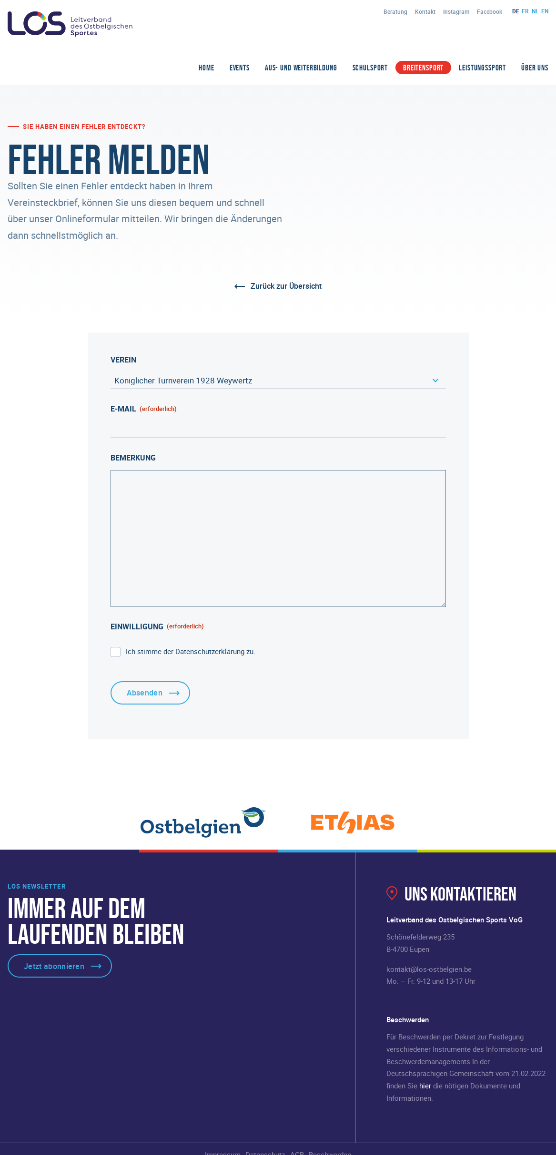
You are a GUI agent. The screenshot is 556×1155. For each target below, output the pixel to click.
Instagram (456, 11)
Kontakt (425, 11)
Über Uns (534, 67)
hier (425, 1085)
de (515, 11)
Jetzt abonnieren (54, 966)
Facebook (489, 11)
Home (206, 67)
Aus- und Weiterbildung (301, 67)
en (544, 11)
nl (535, 11)
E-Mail (144, 408)
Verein (123, 359)
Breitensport (423, 67)
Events (240, 67)
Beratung (395, 11)
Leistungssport (482, 67)
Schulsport (370, 67)
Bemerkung (133, 457)
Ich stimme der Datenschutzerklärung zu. (190, 651)
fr (525, 11)
